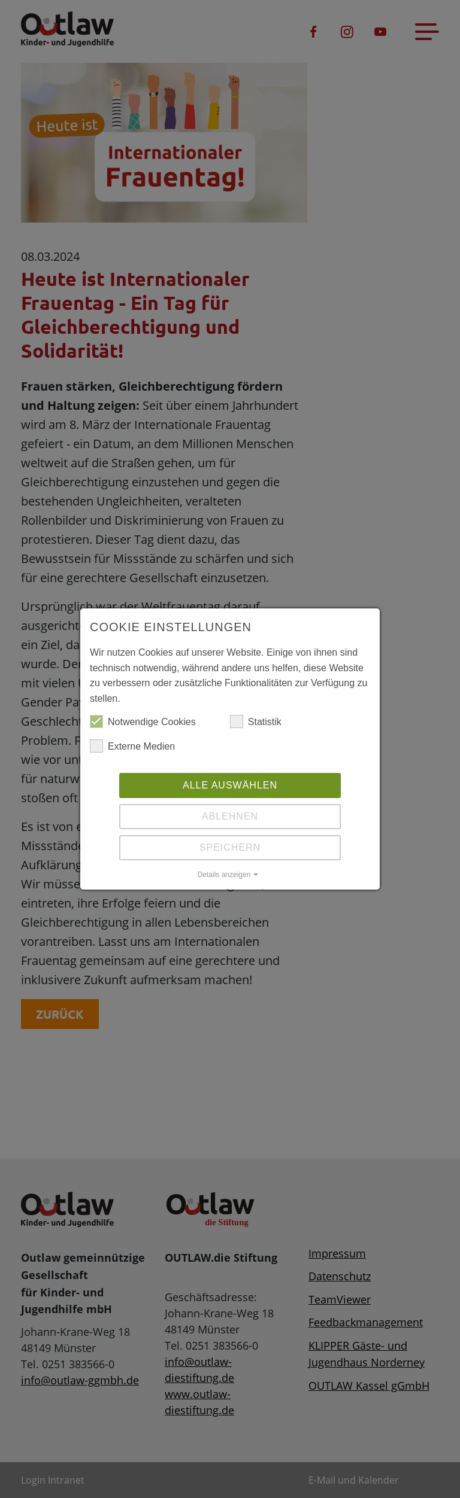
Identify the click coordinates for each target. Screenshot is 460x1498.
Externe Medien (132, 746)
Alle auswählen (230, 785)
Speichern (230, 847)
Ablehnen (230, 816)
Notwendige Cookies (143, 722)
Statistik (256, 722)
